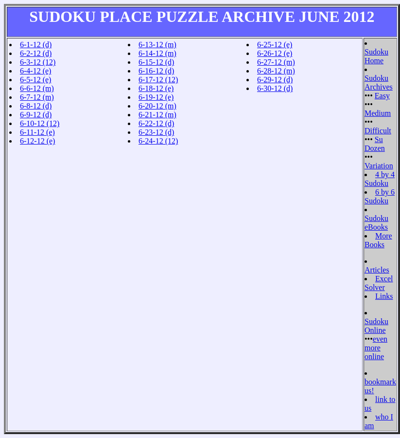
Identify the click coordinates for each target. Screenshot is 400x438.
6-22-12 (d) (156, 123)
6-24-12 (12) (158, 141)
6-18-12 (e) (156, 88)
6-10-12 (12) (39, 123)
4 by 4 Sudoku (380, 178)
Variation (379, 166)
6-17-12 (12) (158, 79)
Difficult (378, 131)
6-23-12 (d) (156, 132)
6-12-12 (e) (37, 141)
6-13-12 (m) (157, 44)
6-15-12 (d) (156, 62)
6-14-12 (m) (157, 53)
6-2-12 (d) (36, 53)
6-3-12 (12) (37, 62)
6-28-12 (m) (276, 71)
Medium (378, 113)
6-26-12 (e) (274, 53)
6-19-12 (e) (156, 97)
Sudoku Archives (379, 82)
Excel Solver (379, 283)
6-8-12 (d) (36, 106)
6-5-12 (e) (35, 79)
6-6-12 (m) (37, 88)
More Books (378, 240)
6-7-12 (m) (37, 97)
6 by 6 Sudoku (380, 196)
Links (384, 296)
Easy (382, 95)
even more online (376, 348)
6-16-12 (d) (156, 71)
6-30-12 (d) (275, 88)
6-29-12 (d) (275, 79)
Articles (377, 270)
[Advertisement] (275, 124)
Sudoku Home (376, 56)
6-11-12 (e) (37, 132)
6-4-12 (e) (35, 71)
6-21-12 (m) (157, 114)
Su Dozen (375, 143)
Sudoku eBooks (376, 222)
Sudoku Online (376, 325)
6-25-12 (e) (274, 44)
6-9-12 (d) (36, 114)
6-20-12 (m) (157, 106)
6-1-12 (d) (36, 44)
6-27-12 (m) (276, 62)
